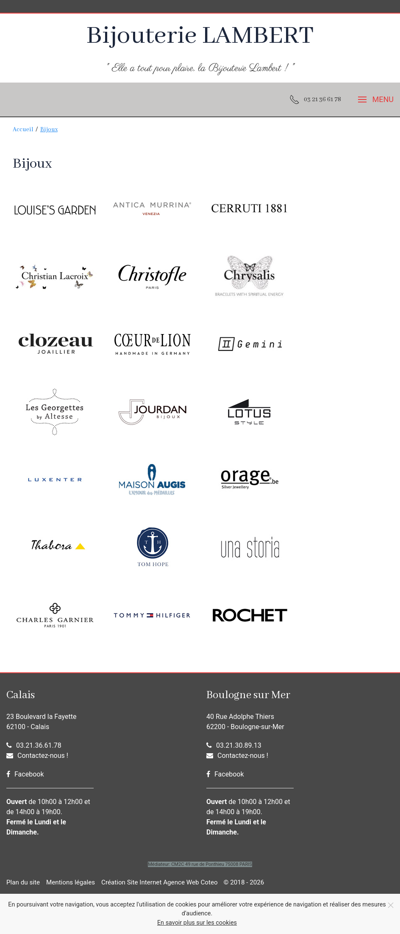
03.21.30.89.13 (233, 745)
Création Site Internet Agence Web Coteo (159, 882)
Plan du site (23, 882)
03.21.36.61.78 (33, 745)
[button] (376, 99)
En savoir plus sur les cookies (197, 922)
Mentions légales (70, 882)
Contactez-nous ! (37, 756)
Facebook (25, 774)
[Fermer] (391, 905)
